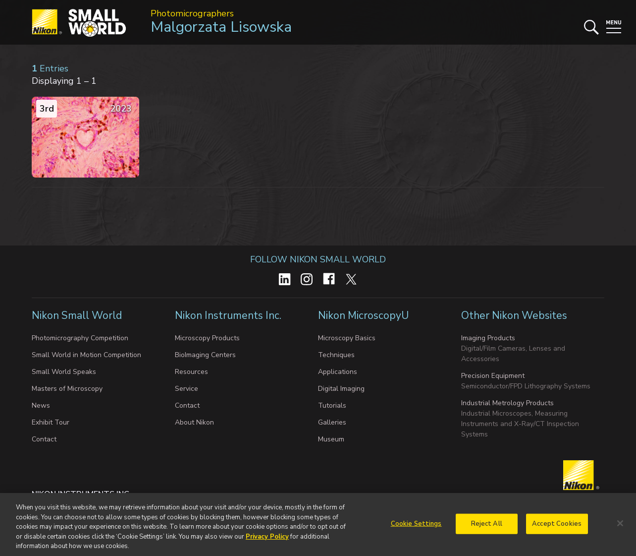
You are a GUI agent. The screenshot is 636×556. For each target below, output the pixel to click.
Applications (337, 371)
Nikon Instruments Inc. (229, 315)
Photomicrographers (192, 13)
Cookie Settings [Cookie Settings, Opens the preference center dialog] (416, 528)
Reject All (486, 528)
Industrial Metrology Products (507, 403)
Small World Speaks (64, 371)
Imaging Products (488, 338)
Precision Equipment (493, 375)
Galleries (332, 422)
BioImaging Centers (205, 355)
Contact (44, 439)
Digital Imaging (341, 388)
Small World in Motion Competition (86, 355)
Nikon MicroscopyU (363, 315)
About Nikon (194, 422)
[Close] (620, 528)
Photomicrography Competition (80, 338)
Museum (331, 439)
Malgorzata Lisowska (221, 27)
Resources (191, 371)
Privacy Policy (267, 541)
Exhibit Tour (50, 422)
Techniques (336, 355)
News (41, 405)
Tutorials (332, 405)
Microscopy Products (207, 338)
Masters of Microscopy (67, 388)
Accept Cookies (557, 528)
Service (186, 388)
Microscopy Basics (346, 338)
